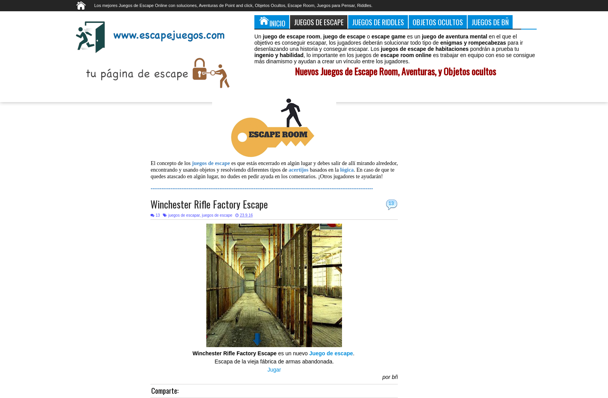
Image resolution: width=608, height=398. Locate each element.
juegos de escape (217, 215)
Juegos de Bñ (490, 22)
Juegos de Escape (319, 22)
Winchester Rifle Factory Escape (209, 204)
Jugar (274, 370)
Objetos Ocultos (438, 22)
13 (391, 203)
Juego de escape (331, 353)
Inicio (271, 21)
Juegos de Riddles (378, 22)
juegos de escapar (184, 215)
